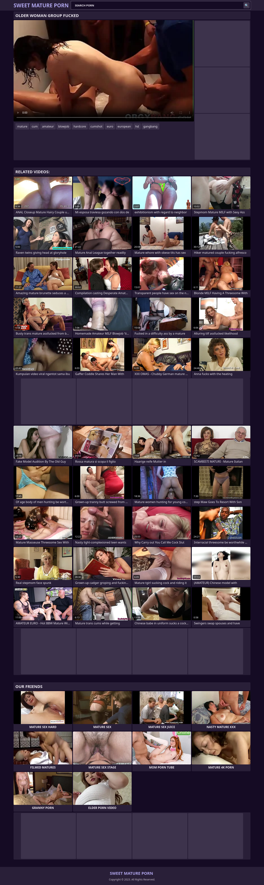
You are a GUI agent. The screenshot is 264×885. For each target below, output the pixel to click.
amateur (48, 126)
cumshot (96, 126)
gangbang (150, 126)
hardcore (80, 126)
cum (35, 126)
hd (137, 126)
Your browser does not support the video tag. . (104, 70)
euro (110, 126)
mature (22, 126)
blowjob (63, 126)
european (124, 126)
